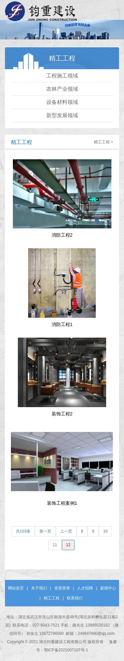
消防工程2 (62, 235)
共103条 (23, 531)
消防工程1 (62, 324)
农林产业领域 (62, 89)
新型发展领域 (62, 115)
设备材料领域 (62, 102)
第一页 (45, 531)
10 (105, 531)
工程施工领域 (62, 75)
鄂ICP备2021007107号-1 (66, 650)
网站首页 (16, 588)
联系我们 (75, 598)
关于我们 (39, 588)
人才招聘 (85, 588)
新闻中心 (108, 588)
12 (68, 545)
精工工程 (21, 142)
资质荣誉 (62, 588)
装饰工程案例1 (62, 503)
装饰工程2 (62, 413)
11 (55, 545)
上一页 (66, 531)
